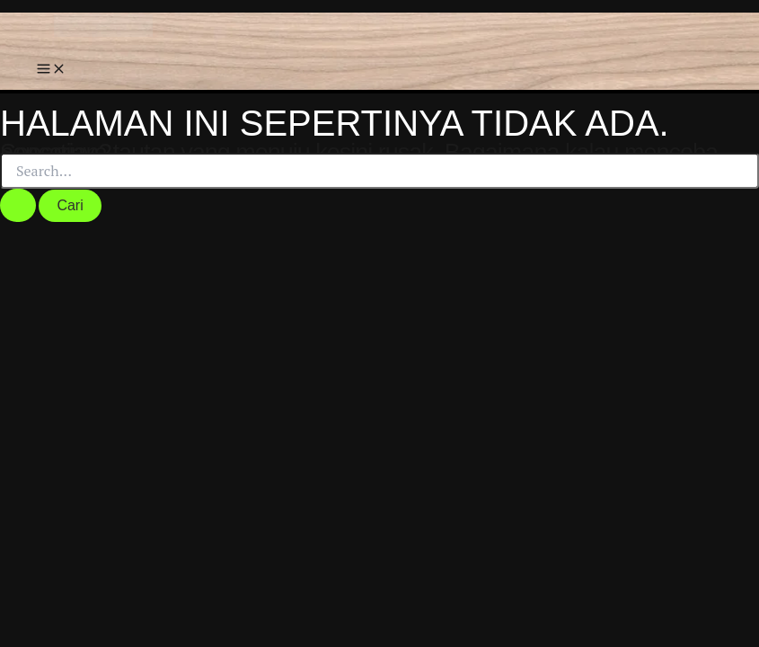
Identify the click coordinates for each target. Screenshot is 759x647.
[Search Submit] (18, 205)
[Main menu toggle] (51, 70)
